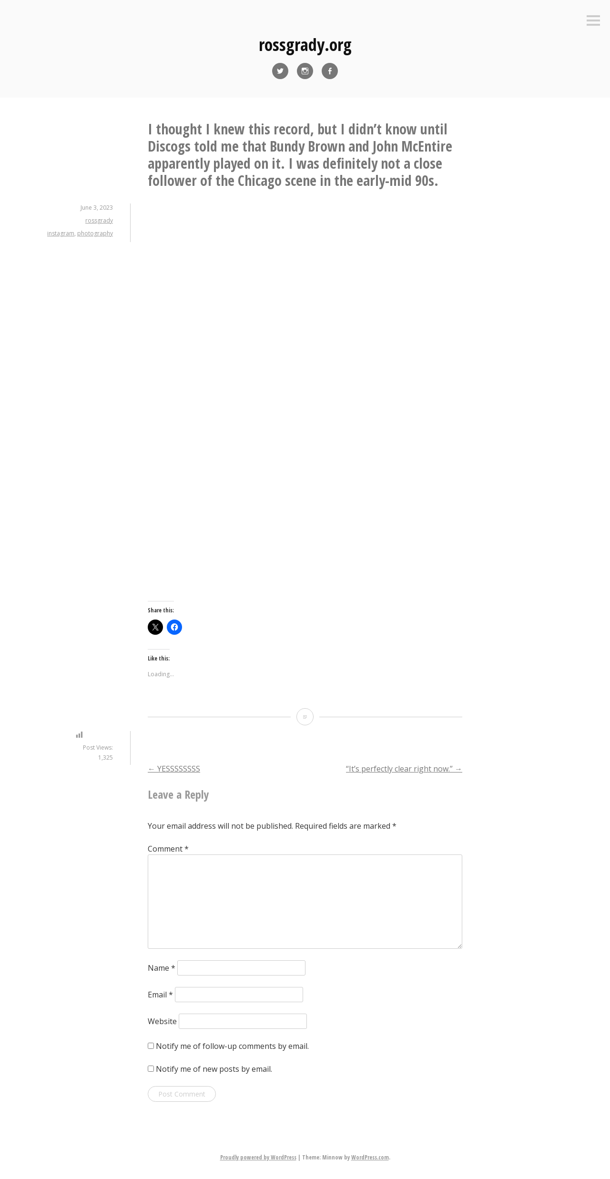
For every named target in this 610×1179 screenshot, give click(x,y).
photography (95, 233)
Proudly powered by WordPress (258, 1157)
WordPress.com (370, 1157)
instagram (60, 233)
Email (160, 994)
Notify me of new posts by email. (214, 1069)
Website (162, 1021)
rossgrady (99, 220)
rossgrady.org (305, 44)
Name (161, 968)
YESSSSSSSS (174, 768)
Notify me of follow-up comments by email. (232, 1046)
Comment (168, 849)
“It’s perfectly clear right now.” (404, 768)
